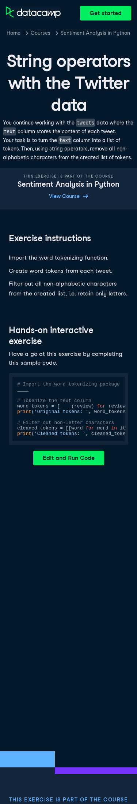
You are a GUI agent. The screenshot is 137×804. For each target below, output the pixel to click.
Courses (40, 33)
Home (13, 33)
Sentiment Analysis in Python (95, 33)
